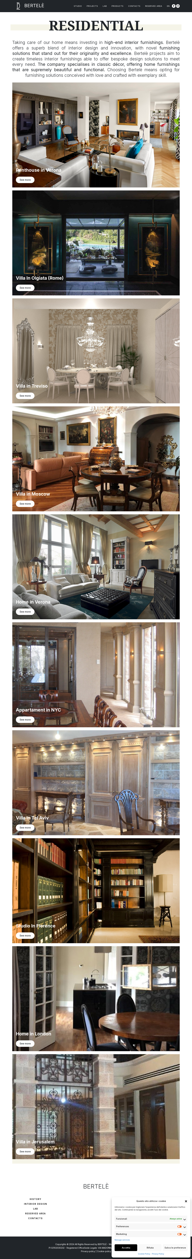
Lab (35, 1208)
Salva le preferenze (175, 1247)
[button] (186, 1201)
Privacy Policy (158, 1254)
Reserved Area (35, 1213)
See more (25, 179)
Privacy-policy (88, 1251)
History (35, 1199)
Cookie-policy (104, 1251)
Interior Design (35, 1204)
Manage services (122, 1240)
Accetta (126, 1247)
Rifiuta (150, 1247)
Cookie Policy (144, 1254)
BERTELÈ (28, 6)
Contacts (35, 1218)
